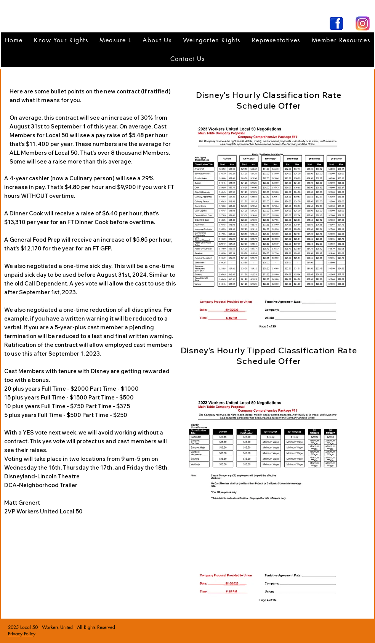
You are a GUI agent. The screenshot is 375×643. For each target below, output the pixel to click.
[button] (276, 40)
